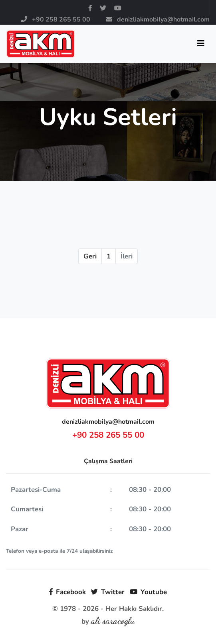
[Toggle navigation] (201, 43)
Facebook (67, 592)
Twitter (108, 592)
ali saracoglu (113, 620)
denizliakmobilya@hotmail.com (108, 421)
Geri (90, 256)
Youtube (148, 592)
